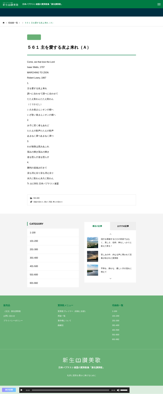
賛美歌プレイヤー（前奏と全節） (72, 311)
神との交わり (58, 202)
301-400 (34, 258)
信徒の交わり (38, 202)
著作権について (64, 320)
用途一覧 (61, 316)
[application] (74, 390)
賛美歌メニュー (65, 305)
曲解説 (61, 325)
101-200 (34, 241)
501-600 (36, 198)
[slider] (70, 390)
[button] (110, 234)
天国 (50, 202)
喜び (46, 202)
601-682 (34, 283)
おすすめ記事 (123, 226)
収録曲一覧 (117, 305)
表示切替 (9, 390)
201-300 (34, 249)
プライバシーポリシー (13, 320)
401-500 (34, 266)
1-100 (33, 232)
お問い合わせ (9, 316)
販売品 (6, 305)
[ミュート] (118, 390)
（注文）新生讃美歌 (12, 311)
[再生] (21, 390)
